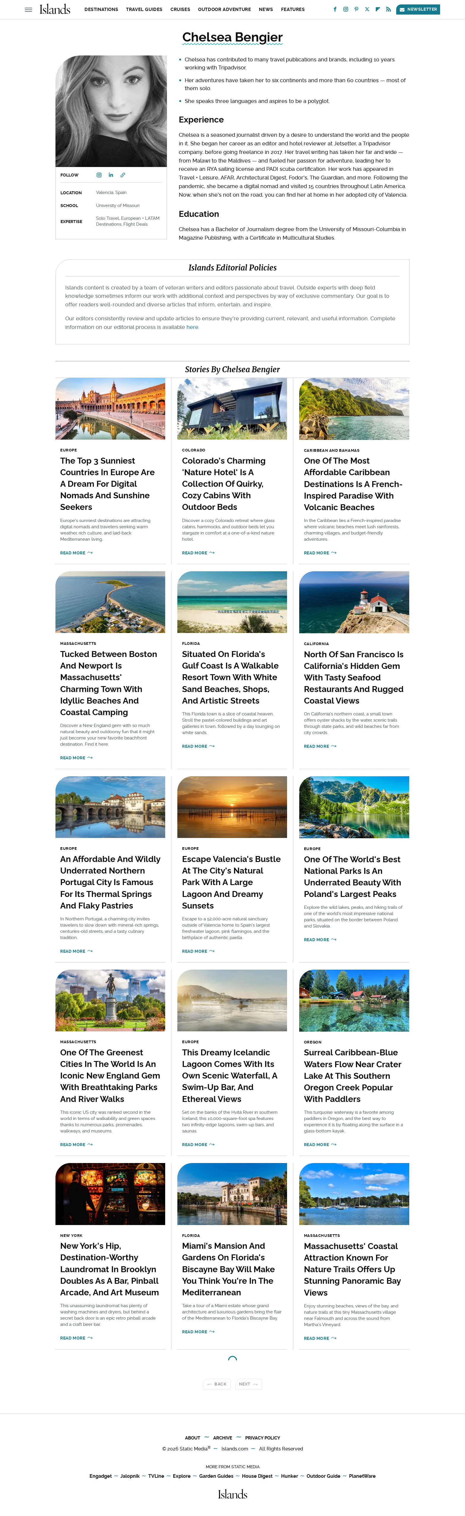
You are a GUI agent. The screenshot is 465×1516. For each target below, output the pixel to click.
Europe (68, 450)
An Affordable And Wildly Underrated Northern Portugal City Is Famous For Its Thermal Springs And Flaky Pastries (110, 882)
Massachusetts (78, 643)
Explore (182, 1476)
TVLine (156, 1476)
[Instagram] (346, 10)
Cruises (180, 9)
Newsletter (418, 9)
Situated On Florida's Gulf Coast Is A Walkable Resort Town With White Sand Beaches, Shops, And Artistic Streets (230, 677)
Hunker (289, 1476)
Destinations (101, 9)
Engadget (101, 1476)
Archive (222, 1438)
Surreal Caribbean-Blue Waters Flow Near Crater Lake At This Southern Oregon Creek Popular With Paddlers (352, 1076)
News (266, 9)
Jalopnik (130, 1476)
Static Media (194, 1449)
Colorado (194, 450)
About (192, 1438)
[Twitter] (367, 10)
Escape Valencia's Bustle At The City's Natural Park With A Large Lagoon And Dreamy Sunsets (231, 882)
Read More (72, 553)
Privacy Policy (262, 1438)
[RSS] (388, 10)
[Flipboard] (378, 10)
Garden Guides (216, 1476)
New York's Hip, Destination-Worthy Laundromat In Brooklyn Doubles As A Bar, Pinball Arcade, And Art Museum (109, 1269)
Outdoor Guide (323, 1476)
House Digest (257, 1476)
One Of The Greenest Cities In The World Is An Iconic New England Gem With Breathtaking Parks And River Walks (110, 1076)
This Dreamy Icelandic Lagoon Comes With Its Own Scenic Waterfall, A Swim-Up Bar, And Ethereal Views (229, 1076)
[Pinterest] (356, 10)
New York (71, 1235)
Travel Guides (144, 9)
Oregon (313, 1042)
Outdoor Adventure (224, 9)
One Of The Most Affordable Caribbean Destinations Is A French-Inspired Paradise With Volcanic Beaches (353, 484)
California (316, 644)
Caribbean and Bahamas (332, 450)
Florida (191, 643)
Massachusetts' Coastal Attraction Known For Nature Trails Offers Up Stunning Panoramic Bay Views (352, 1269)
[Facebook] (335, 10)
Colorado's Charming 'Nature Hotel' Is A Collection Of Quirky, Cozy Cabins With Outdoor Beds (224, 484)
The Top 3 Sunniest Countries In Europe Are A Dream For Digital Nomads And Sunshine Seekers (107, 484)
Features (293, 9)
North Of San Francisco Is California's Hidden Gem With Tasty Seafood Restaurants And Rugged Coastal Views (354, 678)
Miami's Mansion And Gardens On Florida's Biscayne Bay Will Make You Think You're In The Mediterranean (228, 1269)
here (192, 327)
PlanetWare (362, 1476)
